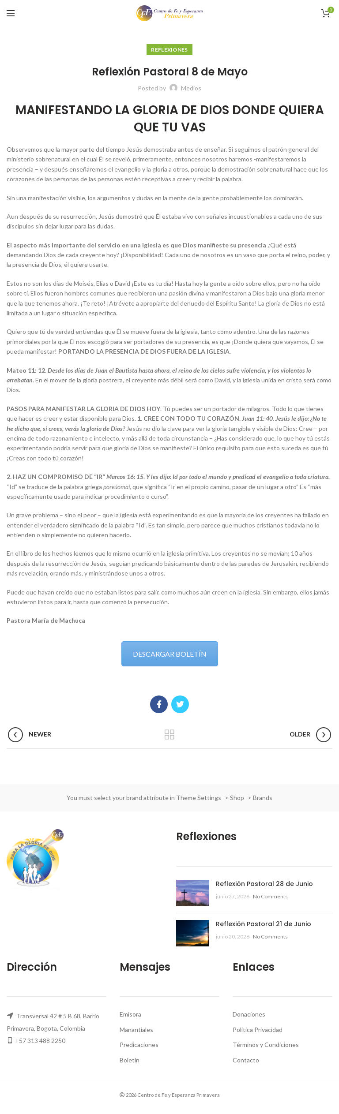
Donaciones (249, 1014)
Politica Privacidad (257, 1029)
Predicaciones (139, 1044)
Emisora (130, 1014)
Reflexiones (169, 49)
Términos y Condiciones (266, 1044)
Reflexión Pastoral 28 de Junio (264, 883)
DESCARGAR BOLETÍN (170, 654)
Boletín (129, 1060)
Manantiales (136, 1029)
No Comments (270, 896)
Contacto (246, 1060)
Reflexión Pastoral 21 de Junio (263, 924)
